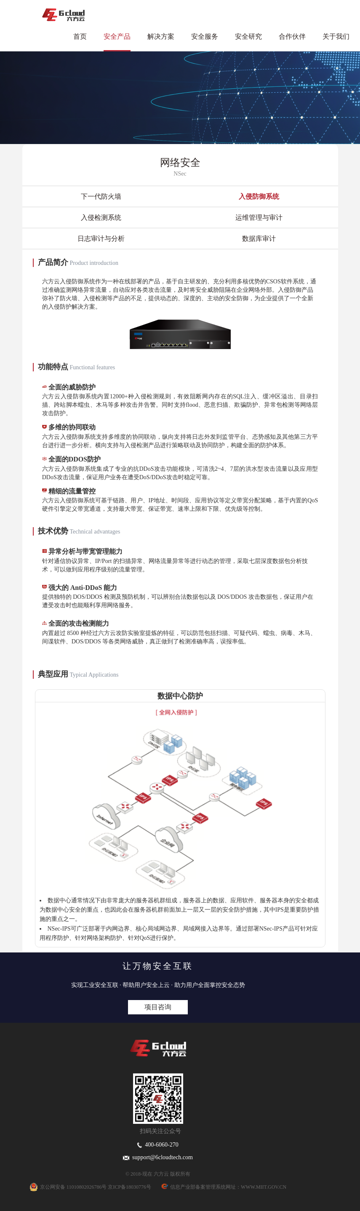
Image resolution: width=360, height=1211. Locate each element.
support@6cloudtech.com (158, 1157)
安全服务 (204, 36)
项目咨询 (157, 1007)
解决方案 (160, 36)
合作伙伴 (292, 36)
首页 (80, 36)
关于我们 (336, 36)
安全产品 (117, 36)
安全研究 (248, 36)
